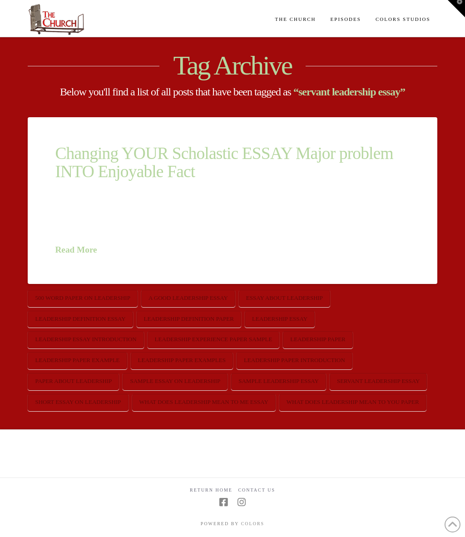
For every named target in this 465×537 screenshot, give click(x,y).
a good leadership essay (188, 297)
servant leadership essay (378, 381)
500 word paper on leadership (82, 297)
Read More (76, 249)
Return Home (211, 489)
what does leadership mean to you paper (353, 401)
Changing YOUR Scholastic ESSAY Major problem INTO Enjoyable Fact (224, 162)
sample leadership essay (278, 381)
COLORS (252, 523)
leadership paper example (77, 360)
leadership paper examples (182, 360)
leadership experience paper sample (213, 339)
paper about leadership (73, 381)
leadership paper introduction (294, 360)
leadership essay (279, 318)
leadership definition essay (80, 318)
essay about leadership (284, 297)
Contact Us (256, 489)
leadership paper (317, 339)
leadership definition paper (189, 318)
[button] (456, 8)
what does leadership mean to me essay (203, 401)
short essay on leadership (78, 401)
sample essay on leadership (175, 381)
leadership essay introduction (85, 339)
